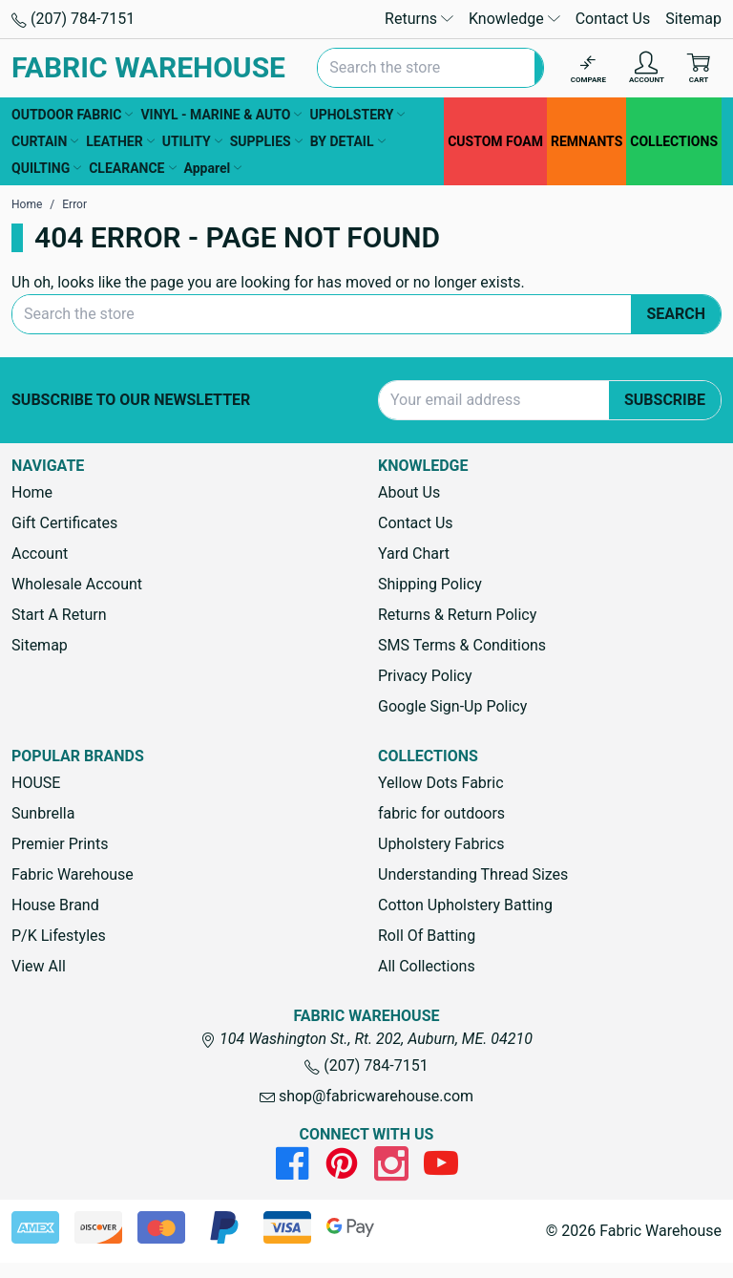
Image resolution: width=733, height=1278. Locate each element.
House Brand (55, 905)
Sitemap (693, 19)
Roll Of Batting (426, 936)
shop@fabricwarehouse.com (366, 1096)
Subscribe (664, 400)
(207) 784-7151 (73, 19)
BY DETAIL (348, 141)
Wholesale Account (76, 584)
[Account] (646, 68)
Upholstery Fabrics (441, 844)
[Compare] (588, 68)
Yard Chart (414, 553)
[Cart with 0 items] (699, 68)
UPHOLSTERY (357, 114)
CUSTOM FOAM (495, 141)
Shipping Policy (430, 584)
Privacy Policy (425, 676)
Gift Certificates (64, 523)
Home (31, 492)
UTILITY (192, 141)
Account (39, 553)
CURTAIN (44, 141)
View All (38, 966)
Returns (419, 19)
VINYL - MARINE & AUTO (221, 114)
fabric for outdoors (441, 813)
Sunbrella (42, 813)
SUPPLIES (266, 141)
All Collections (426, 966)
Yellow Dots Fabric (441, 783)
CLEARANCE (132, 168)
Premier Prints (59, 844)
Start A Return (59, 615)
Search (675, 314)
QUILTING (46, 168)
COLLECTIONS (674, 141)
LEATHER (120, 141)
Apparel (213, 168)
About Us (409, 492)
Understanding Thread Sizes (473, 874)
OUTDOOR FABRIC (72, 114)
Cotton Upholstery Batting (465, 905)
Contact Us (613, 19)
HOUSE (35, 783)
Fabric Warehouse (72, 874)
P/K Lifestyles (58, 936)
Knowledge (514, 19)
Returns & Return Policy (457, 615)
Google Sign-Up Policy (452, 706)
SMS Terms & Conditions (462, 645)
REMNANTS (586, 141)
